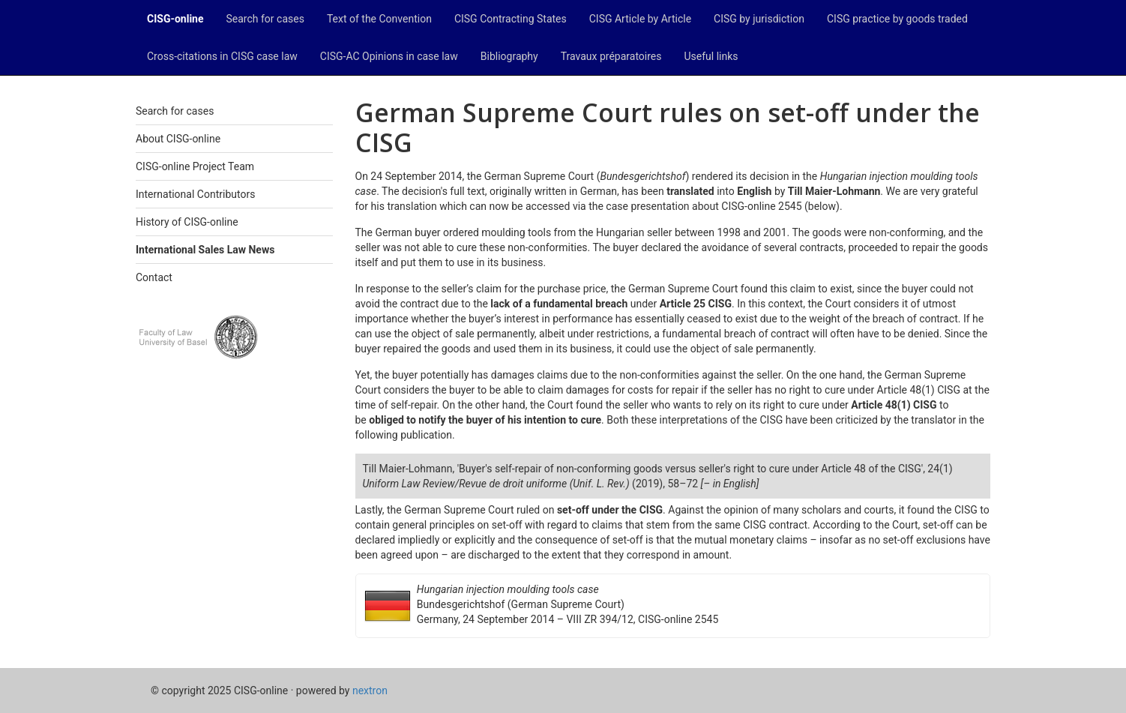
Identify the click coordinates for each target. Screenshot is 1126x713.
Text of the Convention (379, 19)
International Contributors (195, 194)
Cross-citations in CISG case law (222, 56)
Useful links (711, 56)
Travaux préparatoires (611, 56)
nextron (370, 691)
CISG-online (175, 19)
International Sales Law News (205, 250)
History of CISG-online (187, 222)
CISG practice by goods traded (897, 19)
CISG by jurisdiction (759, 19)
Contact (154, 277)
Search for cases (265, 19)
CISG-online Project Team (195, 166)
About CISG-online (178, 139)
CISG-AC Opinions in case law (389, 56)
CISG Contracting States (510, 19)
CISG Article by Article (640, 19)
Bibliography (509, 56)
